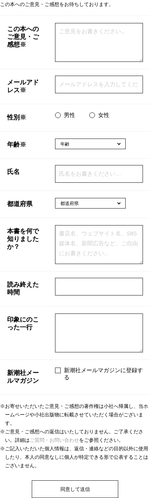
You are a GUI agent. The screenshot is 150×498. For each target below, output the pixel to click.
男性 (69, 115)
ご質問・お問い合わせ (54, 440)
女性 (103, 115)
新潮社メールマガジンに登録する (103, 373)
